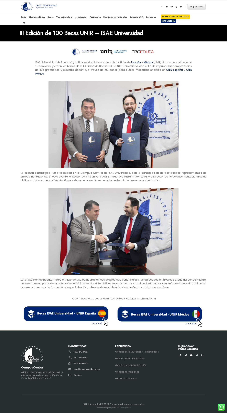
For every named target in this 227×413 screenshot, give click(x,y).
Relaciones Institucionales (115, 17)
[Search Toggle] (24, 23)
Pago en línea (196, 6)
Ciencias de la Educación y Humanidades (137, 351)
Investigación (81, 17)
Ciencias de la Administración (131, 365)
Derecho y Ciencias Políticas (130, 358)
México (148, 62)
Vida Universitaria (64, 17)
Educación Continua (126, 378)
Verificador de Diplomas (175, 16)
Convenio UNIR (136, 17)
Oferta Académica (37, 17)
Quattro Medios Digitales (120, 408)
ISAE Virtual (168, 21)
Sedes (51, 17)
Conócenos (151, 17)
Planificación (95, 17)
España (136, 62)
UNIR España (174, 70)
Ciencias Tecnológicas (127, 371)
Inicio (23, 17)
